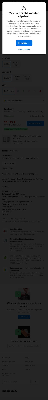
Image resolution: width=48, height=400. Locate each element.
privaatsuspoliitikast (24, 36)
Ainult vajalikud (24, 49)
